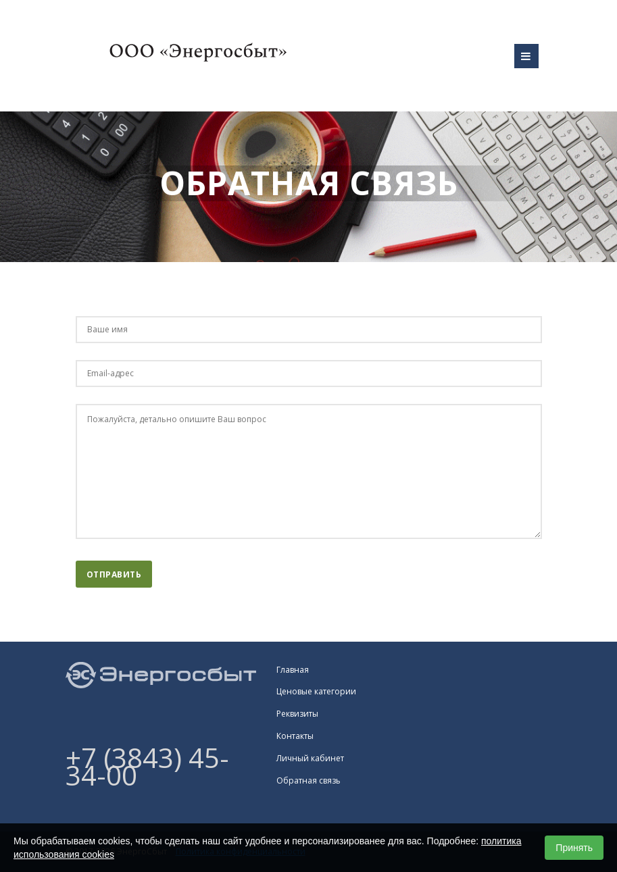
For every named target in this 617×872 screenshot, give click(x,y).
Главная (292, 669)
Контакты (295, 736)
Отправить (114, 574)
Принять (574, 847)
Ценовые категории (316, 691)
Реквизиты (297, 713)
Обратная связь (308, 780)
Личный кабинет (310, 758)
